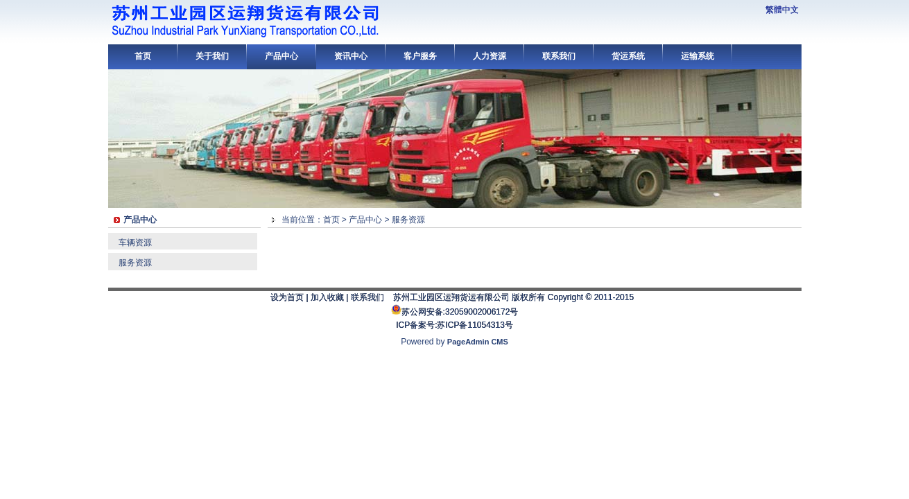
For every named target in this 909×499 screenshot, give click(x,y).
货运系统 (628, 56)
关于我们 (212, 56)
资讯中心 (350, 56)
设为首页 (287, 297)
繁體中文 (782, 10)
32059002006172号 (481, 312)
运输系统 (697, 56)
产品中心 (281, 56)
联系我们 (558, 56)
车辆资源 (135, 242)
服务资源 (135, 263)
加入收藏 (327, 297)
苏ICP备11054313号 (474, 325)
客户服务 (420, 56)
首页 (143, 56)
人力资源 (489, 56)
